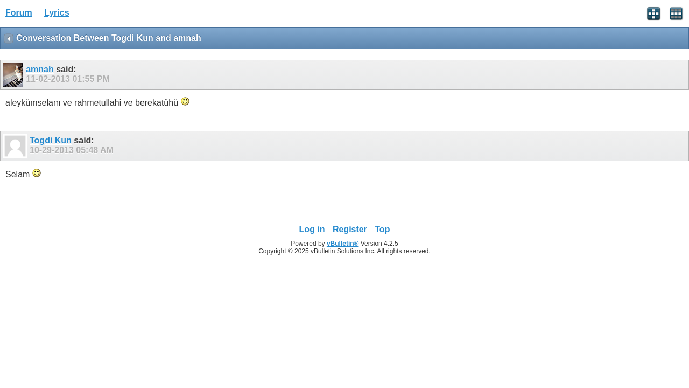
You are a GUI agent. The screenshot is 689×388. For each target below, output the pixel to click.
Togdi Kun (51, 140)
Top (382, 229)
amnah (40, 69)
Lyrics (56, 12)
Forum (18, 12)
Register (350, 229)
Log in (312, 229)
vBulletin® (343, 243)
